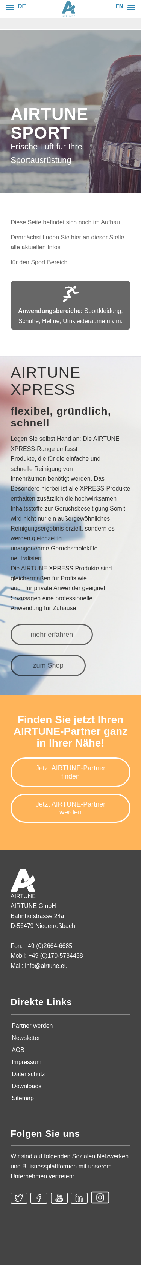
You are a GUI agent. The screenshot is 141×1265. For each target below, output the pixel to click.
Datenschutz (28, 1074)
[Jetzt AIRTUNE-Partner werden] (70, 808)
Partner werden (32, 1026)
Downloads (26, 1086)
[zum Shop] (48, 665)
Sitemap (23, 1098)
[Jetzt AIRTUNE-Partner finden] (70, 772)
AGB (18, 1050)
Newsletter (26, 1038)
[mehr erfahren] (52, 634)
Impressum (26, 1062)
